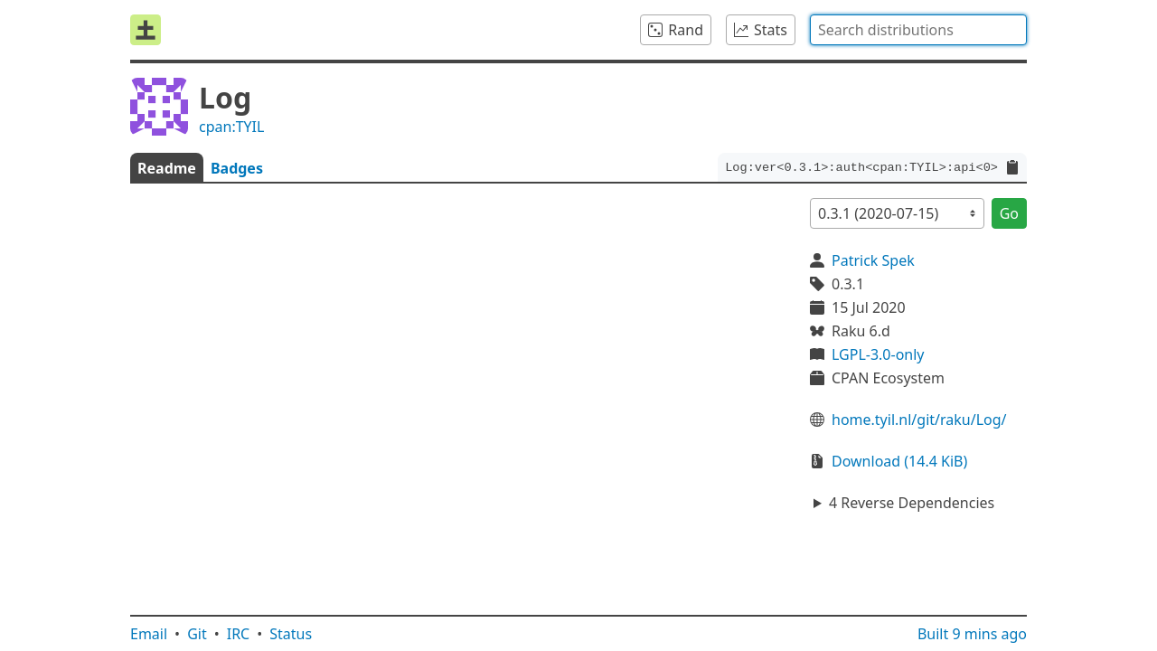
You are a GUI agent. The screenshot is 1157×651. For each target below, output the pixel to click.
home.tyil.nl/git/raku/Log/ (919, 419)
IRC (238, 634)
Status (290, 634)
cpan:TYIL (231, 127)
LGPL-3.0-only (878, 354)
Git (197, 634)
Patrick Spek (873, 260)
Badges (237, 168)
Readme (166, 168)
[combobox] (918, 29)
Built (972, 634)
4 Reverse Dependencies (911, 503)
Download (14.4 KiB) (899, 461)
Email (148, 634)
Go (1009, 213)
